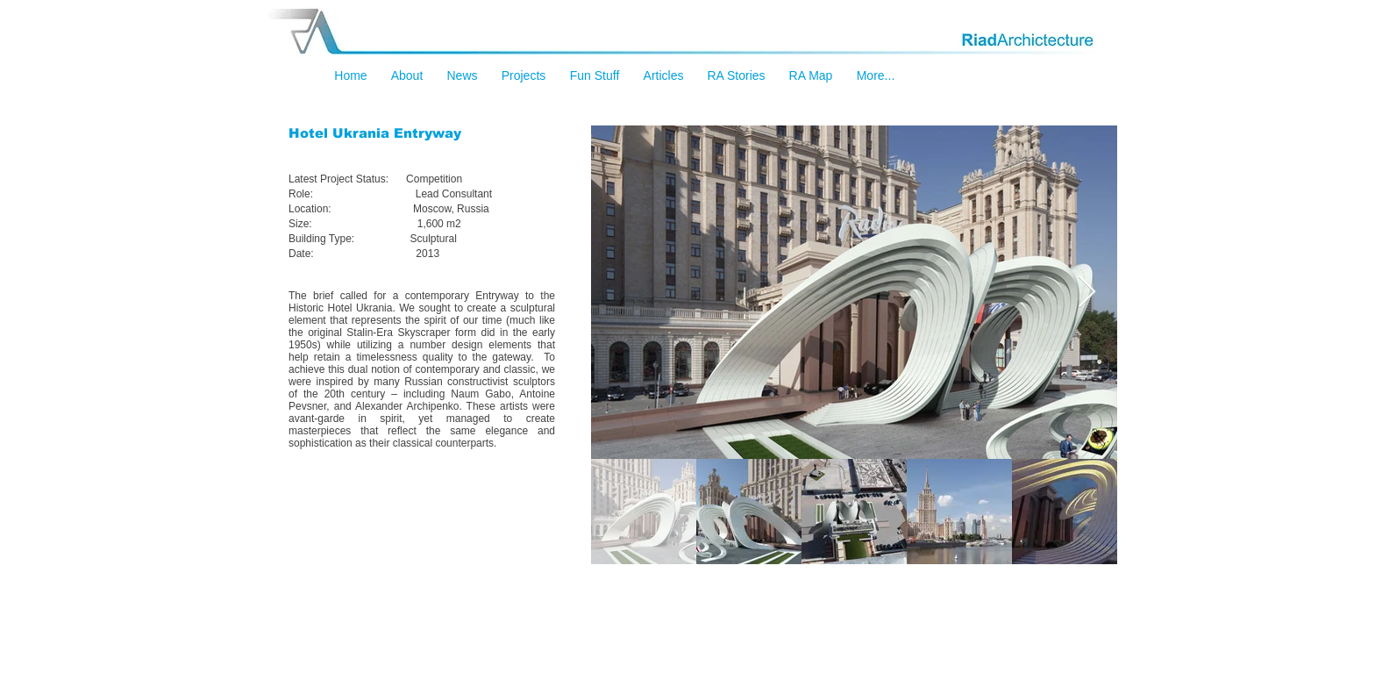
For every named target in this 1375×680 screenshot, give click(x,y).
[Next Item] (1087, 293)
